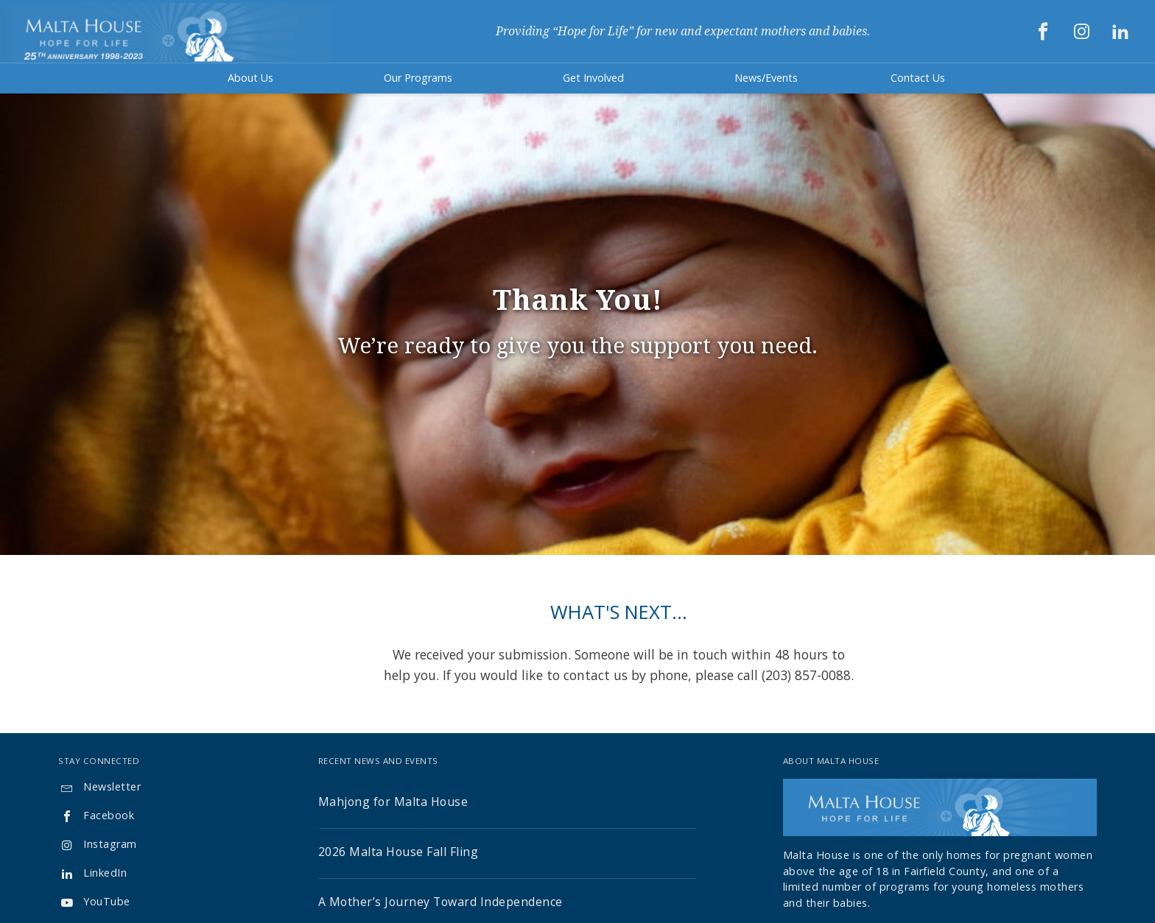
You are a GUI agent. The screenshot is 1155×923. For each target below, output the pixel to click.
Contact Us (918, 78)
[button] (250, 78)
